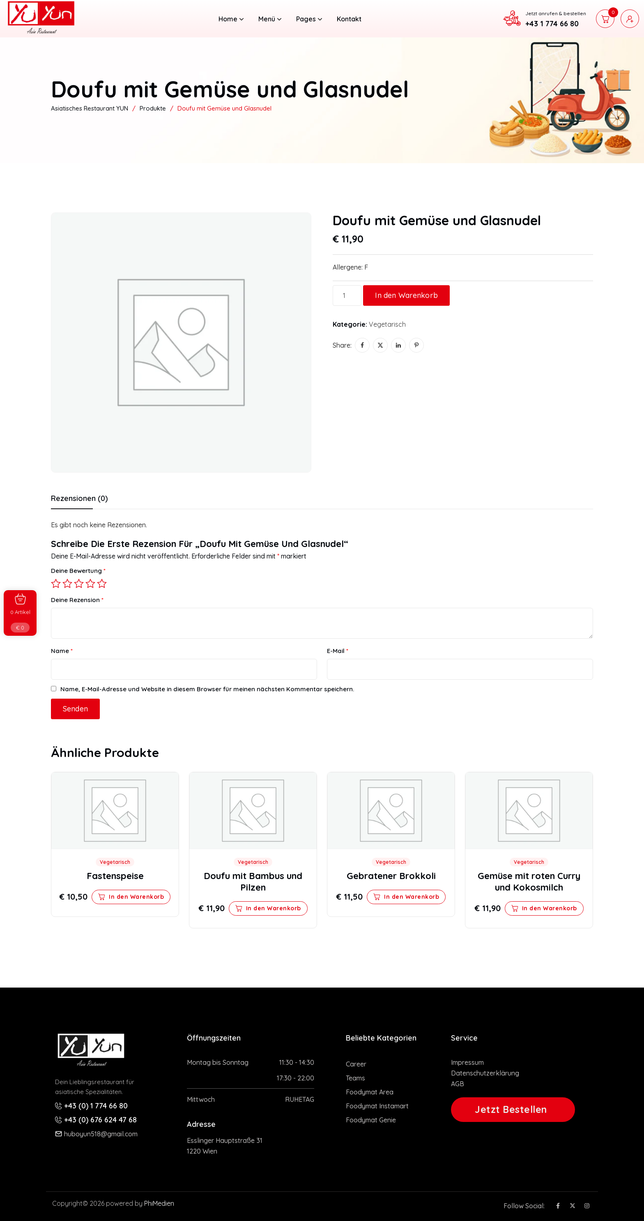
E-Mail (337, 651)
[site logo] (41, 32)
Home (231, 18)
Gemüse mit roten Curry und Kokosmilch (529, 881)
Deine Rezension (77, 600)
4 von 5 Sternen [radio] (90, 584)
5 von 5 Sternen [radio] (102, 584)
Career (356, 1064)
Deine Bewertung (78, 571)
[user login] (630, 18)
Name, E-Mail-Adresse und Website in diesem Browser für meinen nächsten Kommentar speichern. (207, 689)
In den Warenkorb (406, 295)
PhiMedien (159, 1203)
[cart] (605, 18)
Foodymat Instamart (377, 1106)
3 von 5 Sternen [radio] (79, 584)
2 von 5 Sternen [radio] (67, 584)
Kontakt (349, 19)
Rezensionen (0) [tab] (79, 498)
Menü (269, 18)
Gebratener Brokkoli (391, 876)
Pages (309, 18)
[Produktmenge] (347, 295)
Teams (355, 1078)
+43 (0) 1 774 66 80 (96, 1105)
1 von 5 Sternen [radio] (56, 584)
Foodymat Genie (371, 1120)
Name (62, 651)
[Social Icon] (558, 1206)
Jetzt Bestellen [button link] (511, 1109)
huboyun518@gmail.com (101, 1134)
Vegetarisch (387, 324)
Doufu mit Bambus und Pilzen (253, 881)
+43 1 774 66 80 (552, 23)
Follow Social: (524, 1206)
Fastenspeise (115, 876)
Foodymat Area (369, 1092)
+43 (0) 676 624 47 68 (100, 1119)
